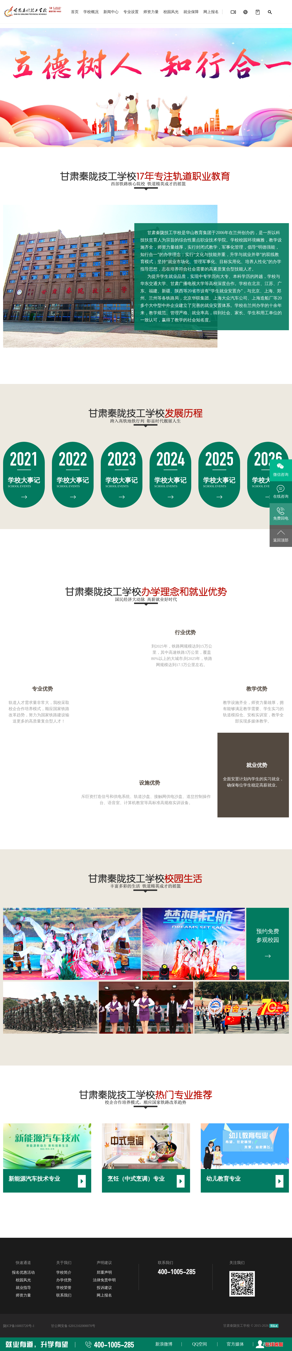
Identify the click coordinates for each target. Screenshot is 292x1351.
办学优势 (63, 1280)
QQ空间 (199, 1344)
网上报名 (211, 12)
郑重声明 (104, 1272)
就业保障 (191, 12)
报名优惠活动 (23, 1272)
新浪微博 (163, 1344)
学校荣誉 (63, 1288)
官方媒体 (235, 1344)
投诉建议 (104, 1288)
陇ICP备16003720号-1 (18, 1326)
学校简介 (63, 1272)
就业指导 (23, 1288)
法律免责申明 (104, 1280)
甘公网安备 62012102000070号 (73, 1326)
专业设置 (131, 12)
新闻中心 (111, 12)
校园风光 (171, 12)
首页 (75, 12)
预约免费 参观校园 (267, 944)
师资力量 (151, 12)
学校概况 (91, 12)
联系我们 (63, 1295)
